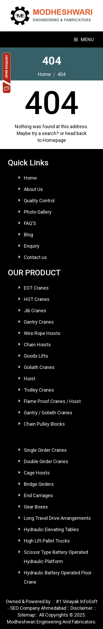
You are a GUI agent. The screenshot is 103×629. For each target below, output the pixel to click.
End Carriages (38, 495)
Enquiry (31, 246)
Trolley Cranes (39, 390)
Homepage (54, 140)
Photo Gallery (38, 212)
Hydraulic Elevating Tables (51, 529)
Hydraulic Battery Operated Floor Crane (58, 577)
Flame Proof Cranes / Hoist (52, 401)
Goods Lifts (36, 356)
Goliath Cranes (39, 367)
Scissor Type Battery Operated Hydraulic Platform (56, 556)
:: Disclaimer (79, 608)
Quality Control (39, 200)
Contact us (35, 257)
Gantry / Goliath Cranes (48, 412)
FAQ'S (30, 223)
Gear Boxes (36, 507)
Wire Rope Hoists (42, 333)
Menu (84, 39)
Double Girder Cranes (46, 461)
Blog (28, 234)
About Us (33, 189)
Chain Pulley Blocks (44, 424)
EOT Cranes (36, 288)
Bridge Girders (39, 484)
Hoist (29, 378)
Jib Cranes (35, 310)
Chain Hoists (37, 344)
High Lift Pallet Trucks (47, 541)
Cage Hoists (37, 473)
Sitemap (26, 615)
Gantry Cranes (39, 322)
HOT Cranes (37, 299)
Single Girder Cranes (45, 450)
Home (30, 178)
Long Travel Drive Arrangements (57, 518)
